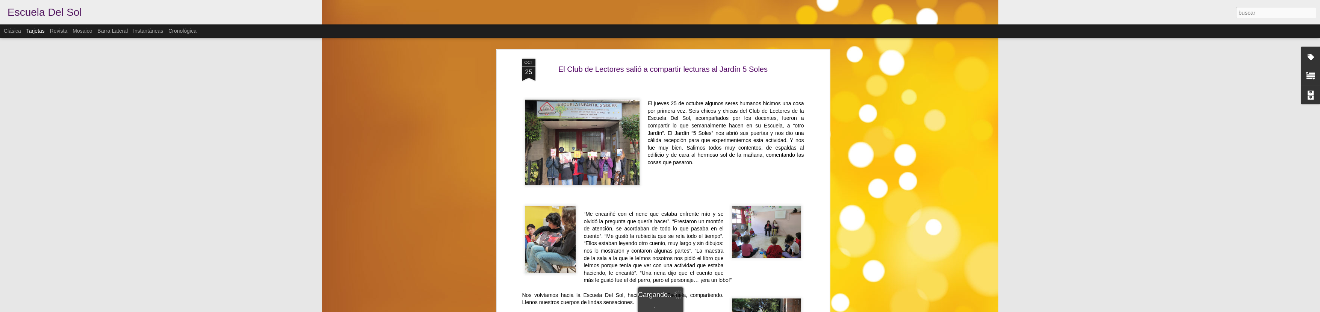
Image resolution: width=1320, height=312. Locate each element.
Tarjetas (35, 31)
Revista (59, 31)
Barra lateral (112, 31)
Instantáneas (148, 31)
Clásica (12, 31)
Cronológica (182, 31)
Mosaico (82, 31)
